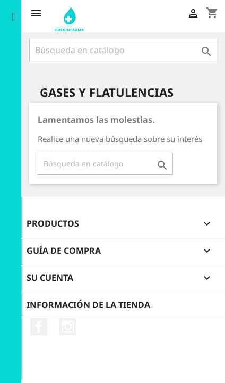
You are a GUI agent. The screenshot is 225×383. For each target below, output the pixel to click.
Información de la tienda (88, 305)
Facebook (38, 326)
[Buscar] (123, 50)
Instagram (67, 326)
